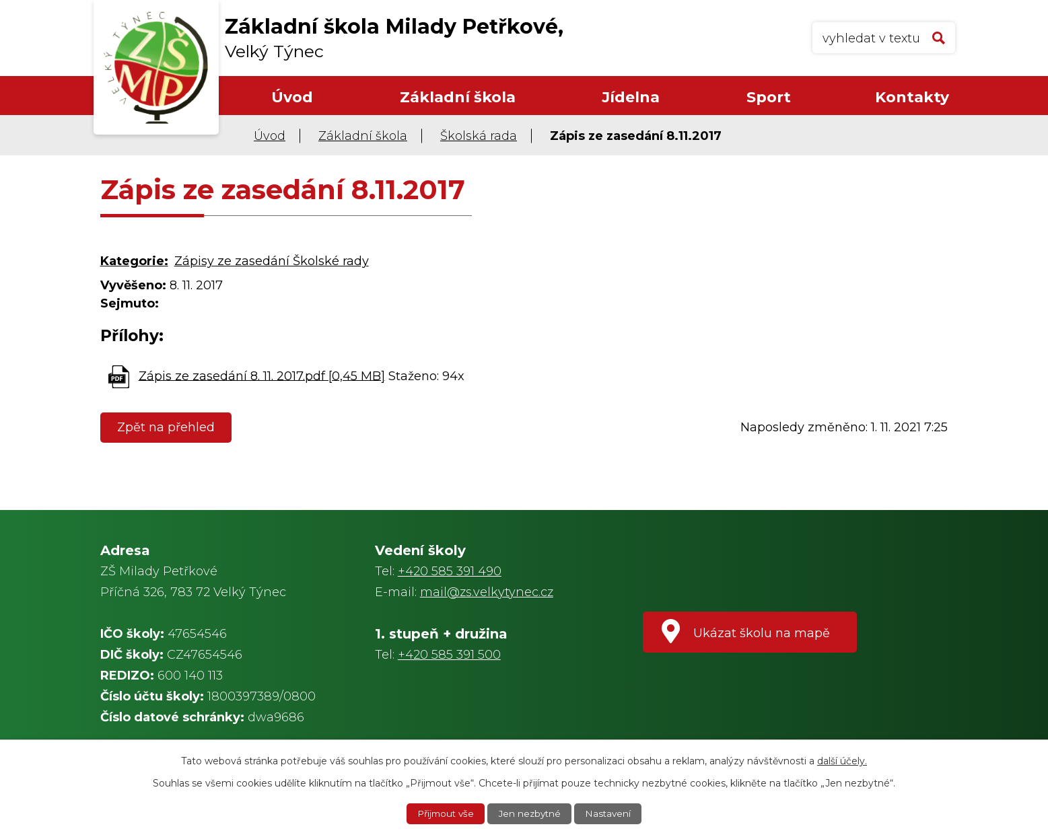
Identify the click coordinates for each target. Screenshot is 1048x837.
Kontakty (912, 97)
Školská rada (478, 136)
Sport (768, 97)
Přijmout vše (443, 813)
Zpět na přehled (167, 427)
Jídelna (631, 97)
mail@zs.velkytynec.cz (486, 592)
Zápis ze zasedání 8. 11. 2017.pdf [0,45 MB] (262, 375)
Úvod (292, 97)
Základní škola (458, 97)
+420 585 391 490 (449, 571)
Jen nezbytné (531, 813)
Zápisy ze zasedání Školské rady (271, 261)
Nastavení (611, 813)
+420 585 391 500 (449, 654)
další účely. (842, 760)
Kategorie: (134, 261)
